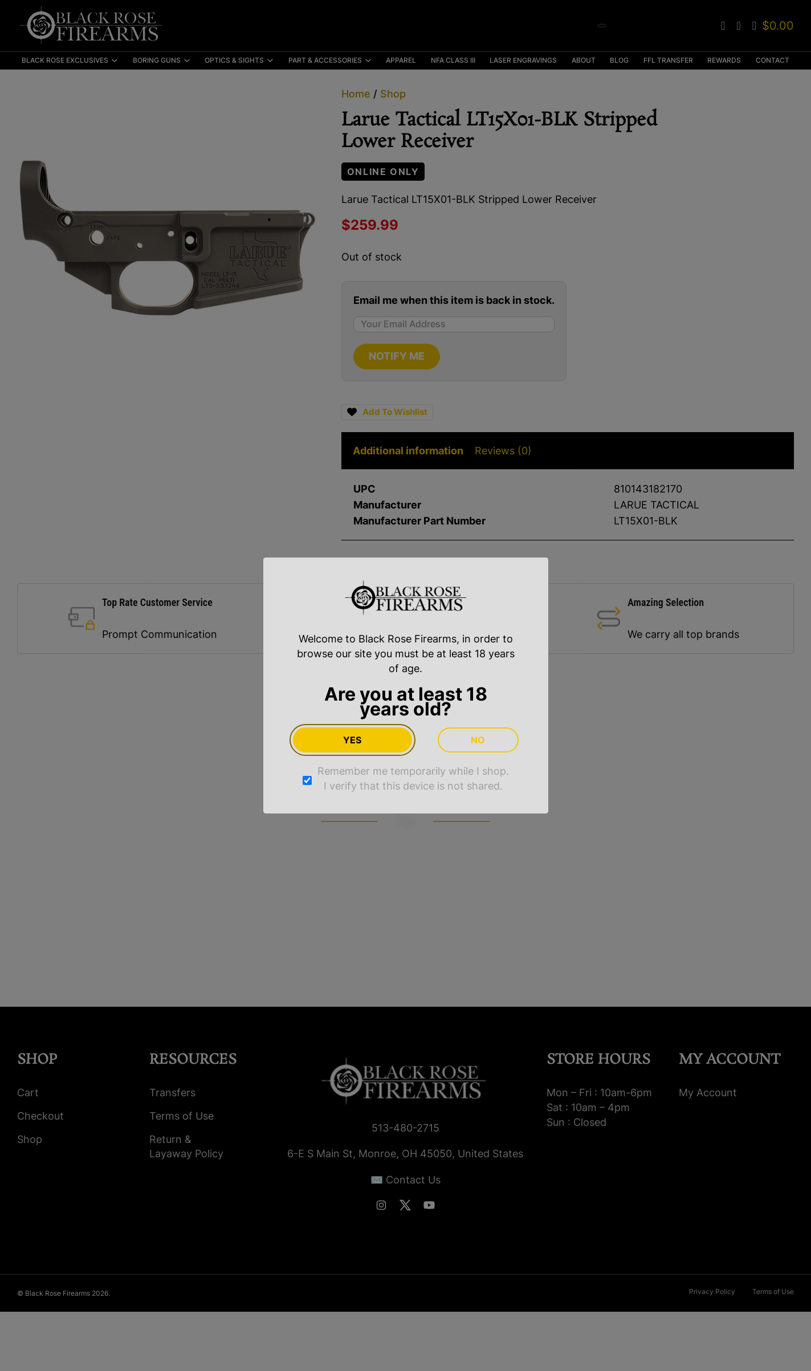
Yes (352, 740)
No (478, 740)
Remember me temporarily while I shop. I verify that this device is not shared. (413, 778)
